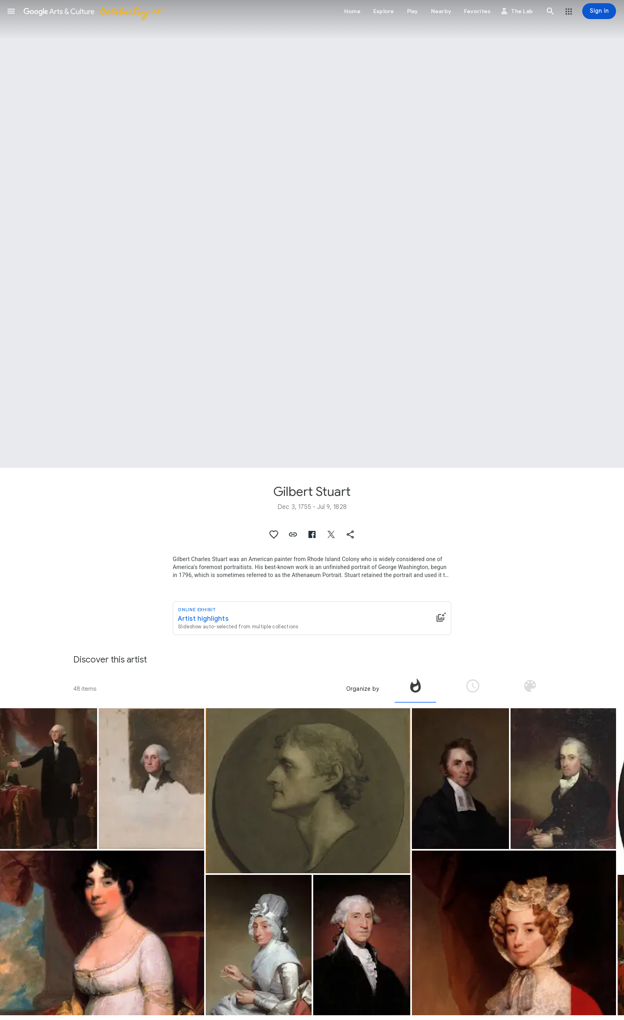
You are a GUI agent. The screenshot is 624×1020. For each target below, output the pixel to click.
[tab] (415, 689)
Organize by (362, 688)
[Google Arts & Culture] (92, 11)
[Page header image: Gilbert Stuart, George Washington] (312, 234)
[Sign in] (599, 11)
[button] (11, 11)
